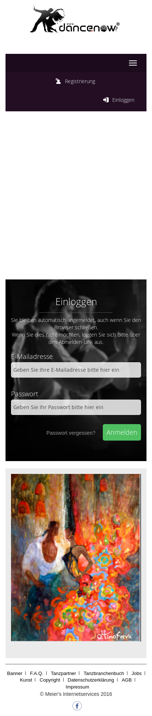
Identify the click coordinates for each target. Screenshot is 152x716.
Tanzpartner (63, 673)
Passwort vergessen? (70, 433)
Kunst (26, 680)
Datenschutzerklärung (91, 680)
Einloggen (123, 99)
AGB (126, 680)
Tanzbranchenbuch (104, 673)
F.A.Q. (36, 673)
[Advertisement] (76, 200)
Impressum (77, 687)
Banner (14, 673)
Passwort (24, 393)
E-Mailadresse (32, 356)
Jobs (136, 673)
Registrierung (80, 81)
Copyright (50, 680)
